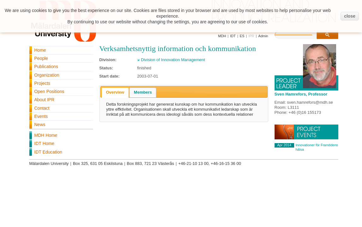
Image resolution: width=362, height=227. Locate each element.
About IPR (44, 99)
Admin (263, 36)
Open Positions (49, 91)
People (41, 58)
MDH (222, 36)
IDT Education (48, 151)
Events (41, 116)
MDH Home (45, 135)
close (349, 16)
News (39, 124)
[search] (300, 34)
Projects (42, 83)
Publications (46, 66)
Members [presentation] (143, 92)
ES (242, 36)
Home (40, 50)
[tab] (115, 93)
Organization (46, 75)
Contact (42, 108)
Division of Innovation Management (173, 59)
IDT (233, 36)
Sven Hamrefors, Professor (301, 94)
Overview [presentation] (115, 92)
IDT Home (44, 143)
